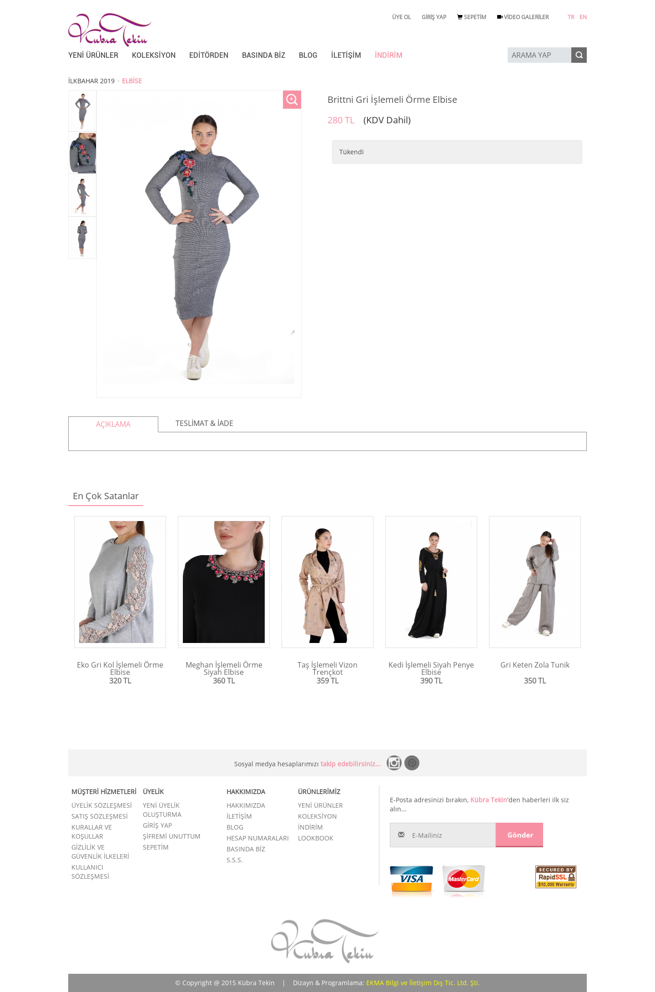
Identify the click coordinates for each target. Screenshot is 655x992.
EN (583, 17)
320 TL (120, 681)
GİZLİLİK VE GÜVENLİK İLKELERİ (100, 851)
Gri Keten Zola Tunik (534, 665)
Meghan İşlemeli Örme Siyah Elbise (224, 668)
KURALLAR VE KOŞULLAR (91, 831)
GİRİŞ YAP (434, 17)
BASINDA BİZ (263, 55)
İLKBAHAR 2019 (91, 80)
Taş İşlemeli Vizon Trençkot (327, 668)
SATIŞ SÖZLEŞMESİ (99, 816)
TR (571, 17)
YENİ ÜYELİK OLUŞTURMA (162, 810)
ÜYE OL (401, 17)
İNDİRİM (389, 55)
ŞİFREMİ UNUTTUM (172, 836)
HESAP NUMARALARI (258, 838)
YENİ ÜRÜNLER (93, 55)
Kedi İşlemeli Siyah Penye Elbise (431, 668)
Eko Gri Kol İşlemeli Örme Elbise (120, 668)
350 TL (535, 681)
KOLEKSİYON (154, 55)
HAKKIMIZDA (246, 805)
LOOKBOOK (315, 838)
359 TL (327, 681)
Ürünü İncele (120, 696)
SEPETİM (471, 17)
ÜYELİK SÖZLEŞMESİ (101, 805)
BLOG (308, 55)
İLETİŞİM (346, 55)
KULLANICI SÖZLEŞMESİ (90, 872)
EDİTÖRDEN (208, 55)
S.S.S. (235, 859)
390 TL (431, 681)
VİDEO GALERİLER (523, 17)
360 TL (224, 681)
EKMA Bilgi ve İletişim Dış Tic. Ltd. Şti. (423, 982)
